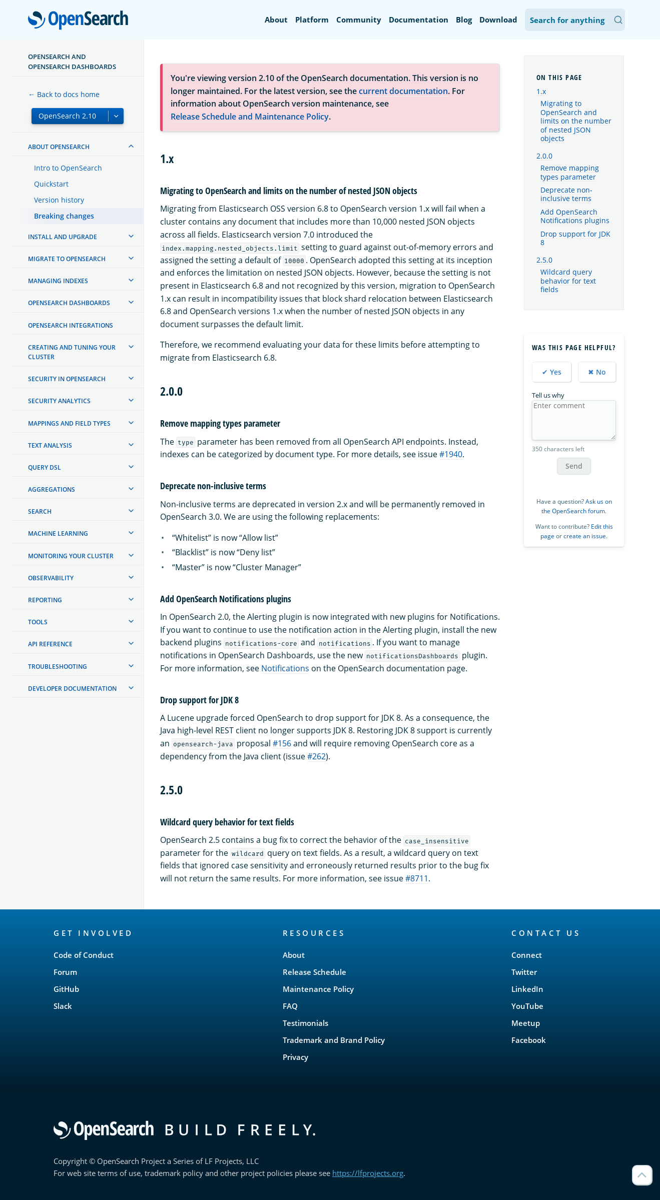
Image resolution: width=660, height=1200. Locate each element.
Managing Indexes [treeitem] (58, 281)
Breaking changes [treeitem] (64, 216)
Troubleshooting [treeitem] (57, 666)
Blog (464, 20)
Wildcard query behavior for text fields (568, 281)
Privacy (295, 1057)
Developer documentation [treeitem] (72, 688)
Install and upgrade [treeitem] (62, 237)
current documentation (403, 91)
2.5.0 (544, 260)
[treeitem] (131, 146)
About (276, 20)
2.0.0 (544, 156)
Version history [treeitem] (59, 200)
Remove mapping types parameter (569, 173)
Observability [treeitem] (51, 578)
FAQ (290, 1006)
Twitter (524, 972)
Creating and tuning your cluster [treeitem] (72, 352)
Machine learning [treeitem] (58, 533)
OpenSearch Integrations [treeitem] (70, 325)
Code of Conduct (84, 955)
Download (498, 20)
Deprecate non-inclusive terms (566, 195)
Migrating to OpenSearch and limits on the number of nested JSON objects (575, 121)
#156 (282, 743)
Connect (526, 955)
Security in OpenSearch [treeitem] (67, 379)
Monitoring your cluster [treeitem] (71, 556)
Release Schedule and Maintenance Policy (250, 116)
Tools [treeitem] (38, 622)
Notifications (285, 668)
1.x (541, 91)
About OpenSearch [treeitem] (59, 147)
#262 (316, 756)
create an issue (584, 536)
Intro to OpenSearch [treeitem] (68, 168)
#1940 (450, 454)
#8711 (416, 878)
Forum (65, 972)
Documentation (418, 20)
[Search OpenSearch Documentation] (575, 20)
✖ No (597, 372)
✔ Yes (551, 372)
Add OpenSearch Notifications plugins (574, 217)
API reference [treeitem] (50, 644)
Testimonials (305, 1023)
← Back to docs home (64, 94)
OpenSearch (81, 21)
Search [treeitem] (40, 511)
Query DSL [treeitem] (44, 467)
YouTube (527, 1006)
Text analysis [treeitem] (50, 445)
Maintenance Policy (318, 989)
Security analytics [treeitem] (59, 401)
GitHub (66, 989)
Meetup (525, 1023)
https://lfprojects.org (367, 1173)
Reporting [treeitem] (45, 600)
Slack (63, 1006)
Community (358, 20)
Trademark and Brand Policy (334, 1040)
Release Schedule (314, 972)
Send (573, 466)
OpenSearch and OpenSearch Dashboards (72, 61)
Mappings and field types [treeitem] (69, 423)
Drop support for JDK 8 (575, 239)
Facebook (528, 1040)
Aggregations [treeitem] (51, 489)
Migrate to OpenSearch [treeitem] (67, 259)
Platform (312, 20)
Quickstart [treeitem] (51, 184)
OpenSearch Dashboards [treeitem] (69, 303)
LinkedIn (527, 989)
